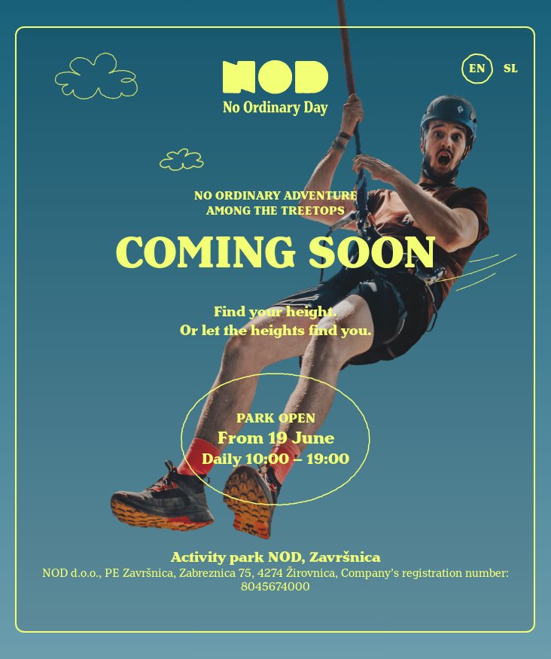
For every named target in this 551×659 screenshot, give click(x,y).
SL (511, 68)
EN (477, 68)
